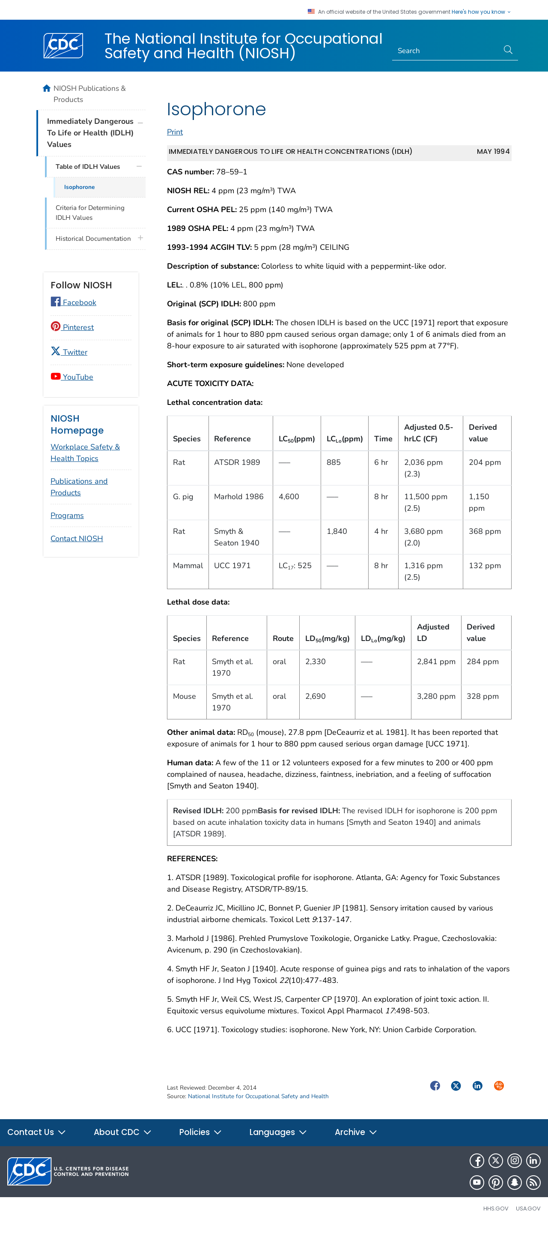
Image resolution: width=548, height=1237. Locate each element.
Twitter (69, 352)
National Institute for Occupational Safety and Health (258, 1106)
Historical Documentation (93, 238)
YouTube (72, 377)
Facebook (73, 302)
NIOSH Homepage (77, 424)
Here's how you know (482, 12)
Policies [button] (200, 1141)
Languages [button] (278, 1141)
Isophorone (79, 187)
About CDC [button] (123, 1141)
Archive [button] (356, 1141)
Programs (67, 515)
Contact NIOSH (77, 538)
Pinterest (72, 327)
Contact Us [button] (36, 1141)
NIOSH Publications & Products (90, 94)
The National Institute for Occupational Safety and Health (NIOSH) (243, 45)
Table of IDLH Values (88, 166)
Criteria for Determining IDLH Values (90, 213)
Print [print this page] (175, 141)
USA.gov (528, 1218)
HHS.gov (496, 1218)
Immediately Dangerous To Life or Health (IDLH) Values (90, 133)
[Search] (446, 51)
